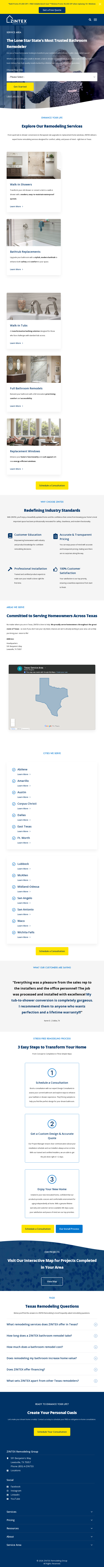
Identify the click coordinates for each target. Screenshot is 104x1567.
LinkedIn (15, 1494)
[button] (90, 19)
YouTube (15, 1498)
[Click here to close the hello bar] (100, 4)
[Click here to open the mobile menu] (95, 19)
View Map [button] (52, 1281)
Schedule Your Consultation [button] (52, 1431)
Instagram (16, 1490)
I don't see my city (15, 96)
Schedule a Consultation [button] (52, 485)
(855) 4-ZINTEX (26, 1466)
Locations (16, 1470)
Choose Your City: (15, 70)
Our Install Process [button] (69, 1228)
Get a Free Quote (52, 10)
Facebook (15, 1486)
